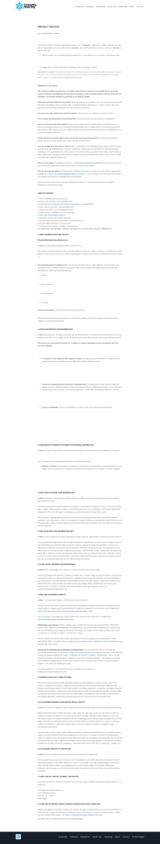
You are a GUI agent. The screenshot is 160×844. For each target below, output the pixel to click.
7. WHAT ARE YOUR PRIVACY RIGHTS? (51, 215)
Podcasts (90, 6)
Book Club (112, 6)
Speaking (123, 6)
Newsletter (101, 6)
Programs (79, 6)
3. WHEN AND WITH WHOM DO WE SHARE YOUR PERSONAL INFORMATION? (65, 204)
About (131, 6)
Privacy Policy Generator (75, 821)
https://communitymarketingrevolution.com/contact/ (66, 174)
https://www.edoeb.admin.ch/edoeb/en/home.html (55, 621)
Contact (139, 6)
